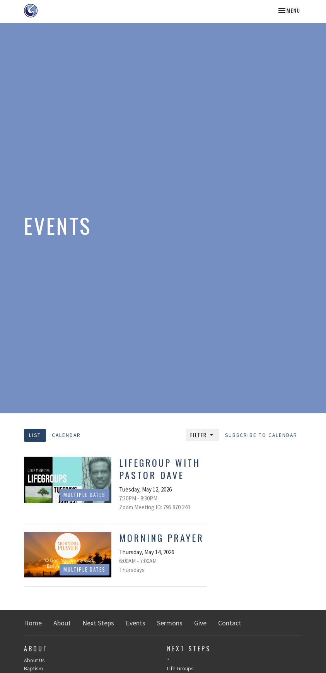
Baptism (33, 668)
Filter (202, 435)
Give (200, 622)
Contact (229, 622)
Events (135, 622)
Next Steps (98, 622)
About (62, 622)
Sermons (170, 622)
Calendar (66, 435)
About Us (34, 660)
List (35, 435)
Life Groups (180, 668)
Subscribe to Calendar (261, 435)
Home (33, 622)
